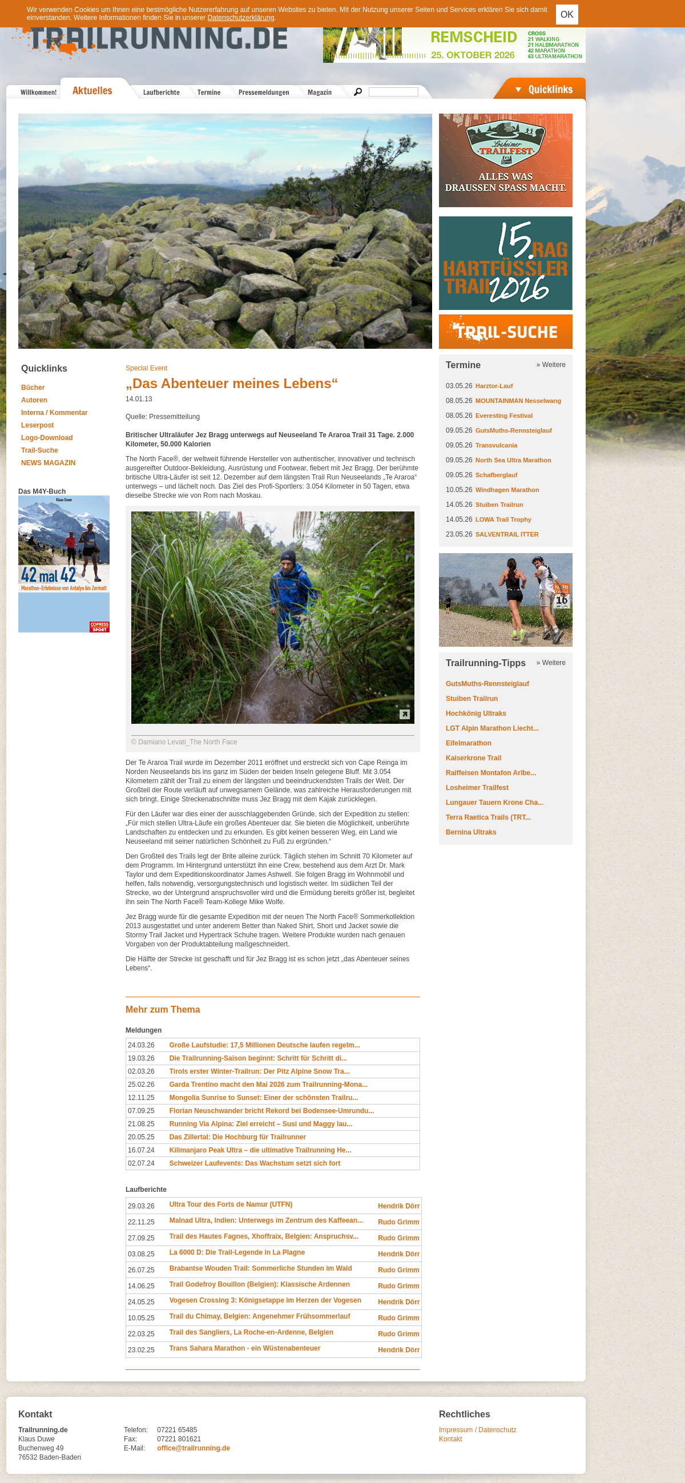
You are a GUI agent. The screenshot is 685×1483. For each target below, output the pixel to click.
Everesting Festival (504, 415)
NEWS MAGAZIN (48, 463)
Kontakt (450, 1439)
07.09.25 (141, 1111)
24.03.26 (141, 1045)
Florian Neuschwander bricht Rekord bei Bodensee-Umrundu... (272, 1111)
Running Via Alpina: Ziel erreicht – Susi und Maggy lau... (261, 1124)
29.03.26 (141, 1206)
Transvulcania (496, 445)
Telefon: (136, 1430)
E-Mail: (134, 1448)
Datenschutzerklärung (241, 18)
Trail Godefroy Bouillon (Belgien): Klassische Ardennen (260, 1284)
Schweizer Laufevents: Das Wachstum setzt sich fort (255, 1163)
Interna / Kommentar (54, 413)
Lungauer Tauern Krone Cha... (494, 803)
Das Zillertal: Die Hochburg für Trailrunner (238, 1137)
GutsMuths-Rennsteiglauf (514, 430)
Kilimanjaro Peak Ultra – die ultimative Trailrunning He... (261, 1150)
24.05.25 (141, 1302)
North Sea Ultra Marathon (513, 460)
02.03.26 (141, 1071)
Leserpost (37, 425)
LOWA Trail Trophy (503, 519)
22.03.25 (141, 1334)
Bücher (33, 388)
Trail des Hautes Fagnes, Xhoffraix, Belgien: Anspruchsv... (264, 1236)
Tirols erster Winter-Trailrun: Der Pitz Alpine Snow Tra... (260, 1071)
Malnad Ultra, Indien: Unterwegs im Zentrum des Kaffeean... (266, 1220)
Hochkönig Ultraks (476, 714)
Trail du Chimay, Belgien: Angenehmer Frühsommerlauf (260, 1316)
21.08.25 (141, 1124)
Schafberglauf (496, 475)
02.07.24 (141, 1163)
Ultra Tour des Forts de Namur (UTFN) (231, 1204)
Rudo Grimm (399, 1222)
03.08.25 (141, 1254)
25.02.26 (141, 1085)
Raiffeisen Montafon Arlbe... (491, 773)
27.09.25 (141, 1238)
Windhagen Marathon (507, 489)
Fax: (130, 1439)
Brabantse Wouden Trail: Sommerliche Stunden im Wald (261, 1268)
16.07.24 (141, 1150)
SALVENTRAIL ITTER (507, 534)
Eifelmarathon (468, 743)
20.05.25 (141, 1137)
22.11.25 (141, 1222)
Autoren (34, 400)
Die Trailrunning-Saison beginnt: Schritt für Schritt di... (258, 1058)
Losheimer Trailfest (477, 788)
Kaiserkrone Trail (473, 758)
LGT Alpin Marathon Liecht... (492, 728)
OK (567, 14)
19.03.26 (141, 1058)
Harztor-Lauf (494, 385)
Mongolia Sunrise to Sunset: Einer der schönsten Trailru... (264, 1098)
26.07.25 (141, 1270)
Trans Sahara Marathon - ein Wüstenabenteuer (245, 1348)
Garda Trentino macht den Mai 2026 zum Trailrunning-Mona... (269, 1085)
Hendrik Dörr (399, 1206)
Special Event (146, 368)
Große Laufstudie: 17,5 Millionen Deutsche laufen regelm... (265, 1045)
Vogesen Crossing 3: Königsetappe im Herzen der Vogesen (265, 1300)
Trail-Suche (39, 450)
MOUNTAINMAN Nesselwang (518, 400)
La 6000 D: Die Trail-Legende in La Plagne (237, 1252)
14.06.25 (141, 1286)
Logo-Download (47, 438)
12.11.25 (141, 1098)
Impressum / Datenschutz (478, 1430)
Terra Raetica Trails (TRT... (488, 817)
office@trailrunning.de (193, 1448)
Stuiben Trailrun (499, 504)
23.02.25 (141, 1350)
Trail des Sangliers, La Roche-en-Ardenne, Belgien (251, 1332)
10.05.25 (141, 1318)
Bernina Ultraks (471, 832)
